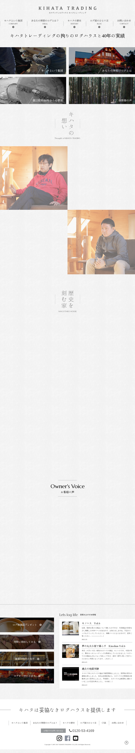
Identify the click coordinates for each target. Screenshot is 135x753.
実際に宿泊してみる (27, 642)
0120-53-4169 (81, 738)
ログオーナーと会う (27, 676)
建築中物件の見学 (27, 659)
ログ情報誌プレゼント (27, 625)
